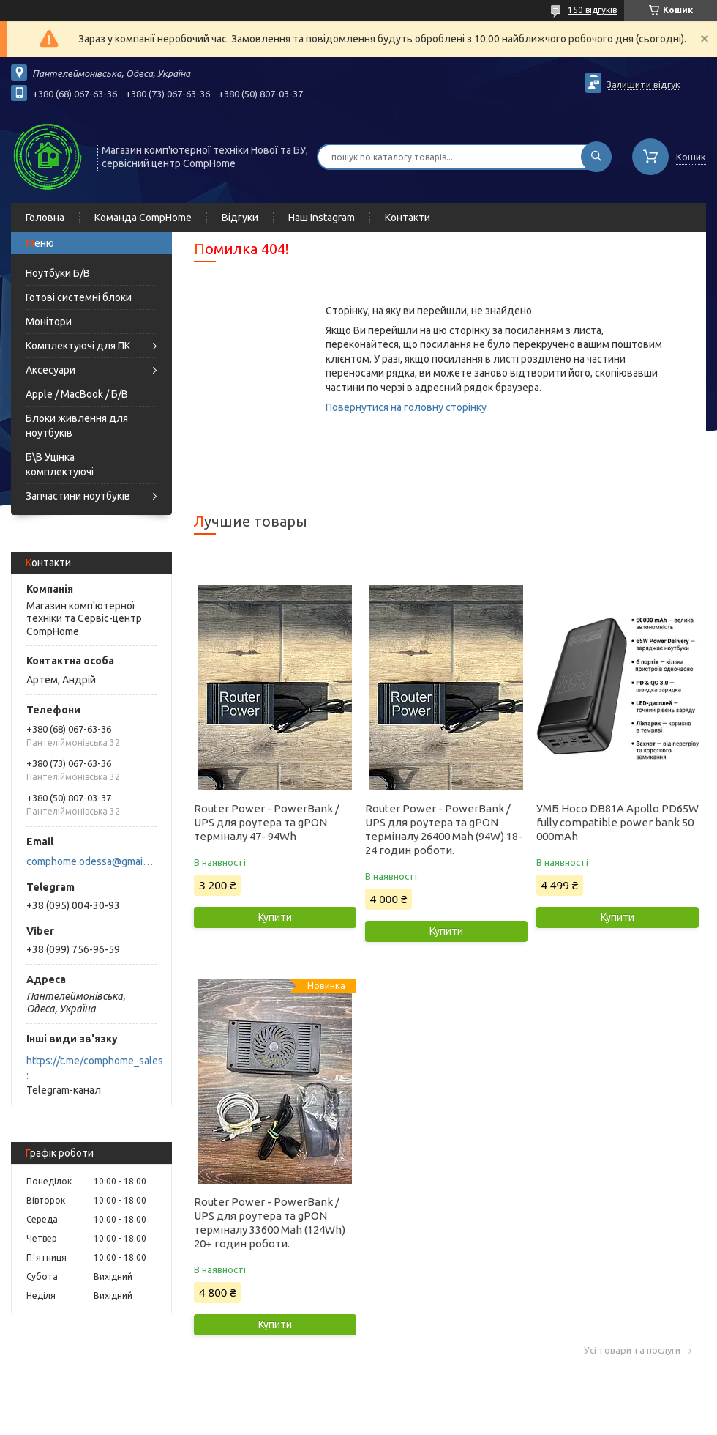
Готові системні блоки (79, 297)
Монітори (49, 321)
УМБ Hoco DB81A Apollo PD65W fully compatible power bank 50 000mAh (617, 822)
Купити (275, 917)
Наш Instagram (321, 217)
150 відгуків (592, 10)
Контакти (407, 217)
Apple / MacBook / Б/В (77, 394)
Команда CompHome (143, 217)
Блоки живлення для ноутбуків (77, 425)
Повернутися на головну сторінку (406, 407)
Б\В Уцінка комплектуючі (60, 464)
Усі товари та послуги (632, 1350)
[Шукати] (596, 156)
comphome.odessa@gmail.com (90, 861)
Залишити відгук (643, 84)
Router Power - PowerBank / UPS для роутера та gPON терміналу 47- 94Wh (266, 822)
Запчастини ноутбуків (78, 496)
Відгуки (240, 217)
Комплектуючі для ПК (78, 346)
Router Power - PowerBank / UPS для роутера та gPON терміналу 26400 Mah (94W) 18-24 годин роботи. (443, 829)
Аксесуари (50, 370)
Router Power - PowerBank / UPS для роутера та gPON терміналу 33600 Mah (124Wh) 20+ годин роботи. (269, 1222)
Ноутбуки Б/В (58, 273)
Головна (45, 217)
